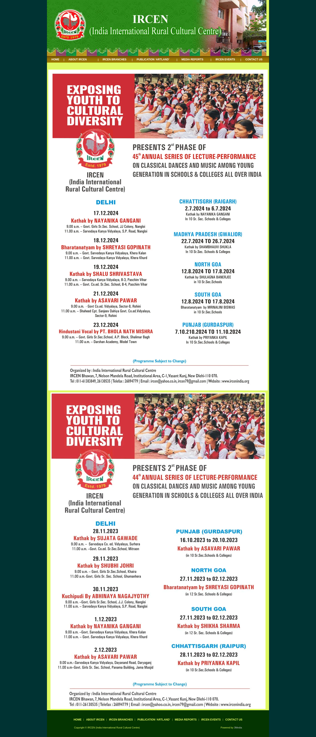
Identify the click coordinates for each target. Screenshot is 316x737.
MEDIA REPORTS (192, 59)
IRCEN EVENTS (225, 59)
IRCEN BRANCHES (114, 59)
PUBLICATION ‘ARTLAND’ (153, 59)
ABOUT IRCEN (77, 59)
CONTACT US (253, 59)
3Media (238, 727)
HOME (55, 59)
